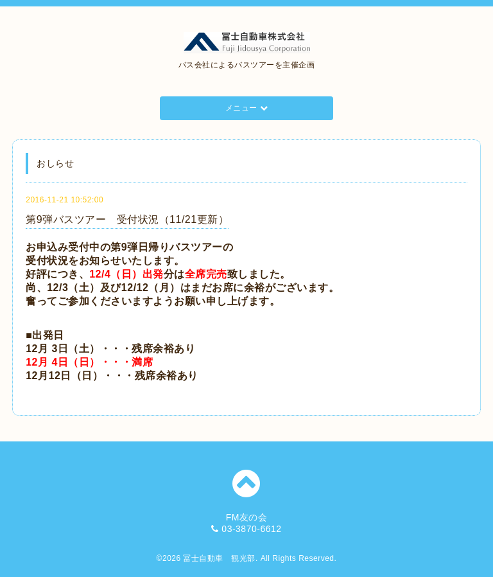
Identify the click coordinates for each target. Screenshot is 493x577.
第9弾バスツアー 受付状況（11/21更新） (127, 219)
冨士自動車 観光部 (219, 558)
